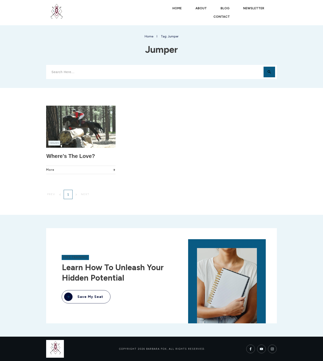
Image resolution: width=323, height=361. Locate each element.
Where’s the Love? (70, 156)
